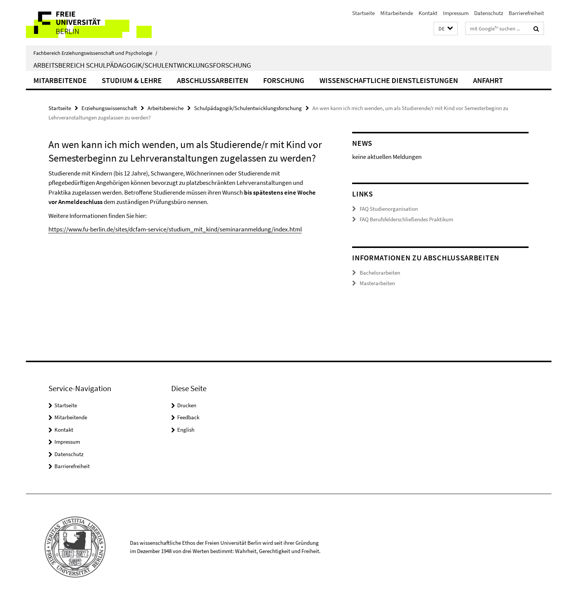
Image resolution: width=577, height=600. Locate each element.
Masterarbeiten (377, 283)
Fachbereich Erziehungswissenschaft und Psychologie (95, 53)
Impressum (456, 13)
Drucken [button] (186, 405)
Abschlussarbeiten (212, 80)
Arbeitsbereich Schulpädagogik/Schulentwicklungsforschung (142, 65)
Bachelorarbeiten (380, 272)
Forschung (283, 80)
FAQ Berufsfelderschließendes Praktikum (406, 219)
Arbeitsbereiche (166, 108)
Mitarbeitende (396, 13)
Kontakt (428, 13)
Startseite (363, 13)
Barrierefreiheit (526, 13)
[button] (446, 29)
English (185, 429)
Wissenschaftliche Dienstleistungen (388, 80)
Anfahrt (488, 80)
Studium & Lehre (132, 80)
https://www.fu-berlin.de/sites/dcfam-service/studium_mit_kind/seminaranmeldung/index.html (175, 229)
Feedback (188, 417)
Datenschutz (488, 13)
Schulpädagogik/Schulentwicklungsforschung (248, 108)
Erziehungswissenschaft (109, 108)
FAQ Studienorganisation (389, 208)
